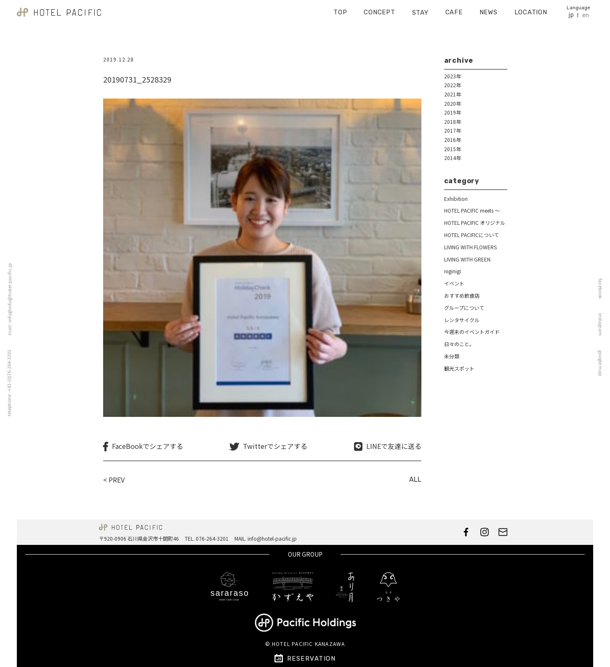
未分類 (451, 356)
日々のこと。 (459, 343)
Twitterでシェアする (275, 446)
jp (571, 12)
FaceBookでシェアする (147, 446)
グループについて (464, 307)
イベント (454, 283)
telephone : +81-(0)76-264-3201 (6, 383)
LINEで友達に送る (393, 446)
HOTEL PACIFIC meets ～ (472, 210)
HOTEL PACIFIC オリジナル (474, 222)
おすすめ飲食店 (461, 295)
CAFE (454, 9)
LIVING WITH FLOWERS (470, 247)
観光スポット (459, 368)
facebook (602, 289)
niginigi (452, 271)
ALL (415, 479)
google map (602, 363)
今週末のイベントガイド (472, 331)
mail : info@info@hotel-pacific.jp (7, 300)
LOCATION (530, 9)
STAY (420, 9)
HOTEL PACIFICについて (471, 234)
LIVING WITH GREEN (467, 259)
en (585, 13)
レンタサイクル (461, 319)
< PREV (114, 480)
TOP (340, 9)
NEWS (488, 9)
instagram (602, 324)
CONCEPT (379, 9)
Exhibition (456, 198)
